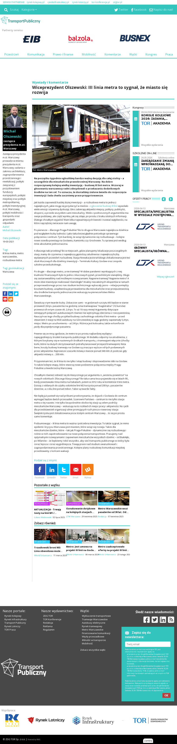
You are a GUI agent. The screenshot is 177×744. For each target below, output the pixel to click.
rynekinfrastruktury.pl (58, 2)
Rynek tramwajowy (92, 626)
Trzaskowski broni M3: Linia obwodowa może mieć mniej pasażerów (47, 551)
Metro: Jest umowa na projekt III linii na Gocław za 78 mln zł (81, 550)
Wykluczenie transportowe (96, 615)
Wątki (133, 54)
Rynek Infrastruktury (15, 619)
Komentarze (112, 54)
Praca (169, 54)
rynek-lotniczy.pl (80, 2)
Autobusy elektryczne (93, 622)
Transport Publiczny (15, 622)
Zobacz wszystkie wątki (92, 649)
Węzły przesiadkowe (93, 636)
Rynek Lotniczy (12, 626)
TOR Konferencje (52, 619)
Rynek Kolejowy (12, 615)
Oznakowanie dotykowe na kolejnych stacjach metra (80, 512)
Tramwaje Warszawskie (95, 619)
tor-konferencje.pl (101, 2)
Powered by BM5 (34, 739)
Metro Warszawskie (92, 629)
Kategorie (28, 10)
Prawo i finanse (63, 54)
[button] (163, 204)
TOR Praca (10, 629)
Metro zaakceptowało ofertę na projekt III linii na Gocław (112, 550)
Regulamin (48, 629)
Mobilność (89, 54)
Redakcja (48, 622)
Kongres (151, 54)
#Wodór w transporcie (94, 640)
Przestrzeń (11, 54)
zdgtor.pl (117, 2)
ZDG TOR (48, 615)
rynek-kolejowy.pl (35, 2)
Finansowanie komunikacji (96, 633)
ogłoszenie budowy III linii (104, 206)
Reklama (47, 626)
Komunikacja (35, 54)
